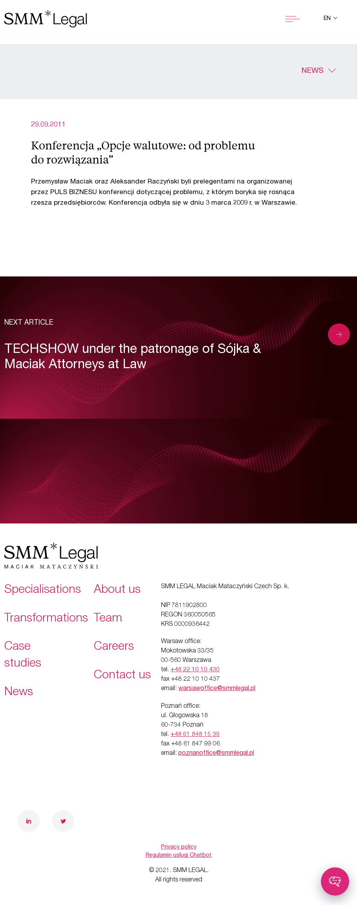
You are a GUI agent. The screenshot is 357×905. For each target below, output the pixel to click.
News (312, 71)
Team (108, 619)
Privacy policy (178, 847)
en (328, 19)
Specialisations (42, 590)
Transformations (46, 619)
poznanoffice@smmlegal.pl (216, 754)
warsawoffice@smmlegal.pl (216, 689)
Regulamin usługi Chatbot (179, 855)
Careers (114, 647)
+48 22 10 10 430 (195, 670)
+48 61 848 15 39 (195, 735)
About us (117, 590)
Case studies (22, 655)
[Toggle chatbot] (335, 881)
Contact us (122, 676)
